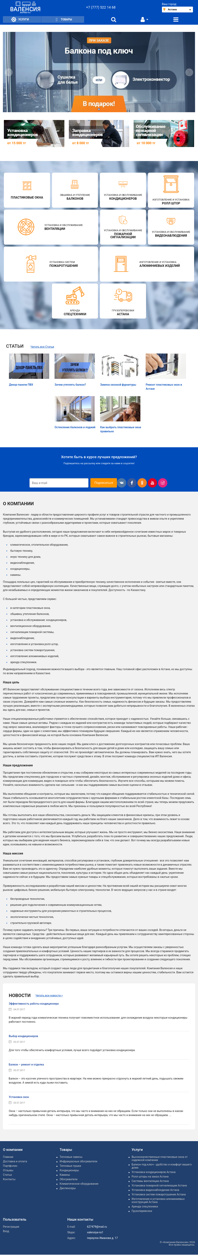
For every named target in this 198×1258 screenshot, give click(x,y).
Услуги (20, 19)
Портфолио (10, 1165)
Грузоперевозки (142, 1210)
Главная (8, 1156)
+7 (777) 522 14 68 (101, 7)
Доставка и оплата (15, 1161)
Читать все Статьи (42, 346)
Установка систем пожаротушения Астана (159, 1194)
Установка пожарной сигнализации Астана (159, 1185)
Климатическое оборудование (79, 1183)
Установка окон (19, 1097)
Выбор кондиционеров (23, 1036)
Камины (65, 1174)
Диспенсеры (68, 1188)
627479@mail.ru (97, 1226)
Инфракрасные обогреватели (78, 1161)
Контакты (9, 1179)
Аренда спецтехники (145, 1206)
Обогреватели (68, 1179)
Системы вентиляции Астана (150, 1181)
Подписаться (103, 482)
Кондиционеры (69, 1170)
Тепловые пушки (70, 1165)
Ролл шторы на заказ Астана (150, 1176)
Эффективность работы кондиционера (34, 1003)
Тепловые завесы (71, 1156)
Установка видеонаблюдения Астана (155, 1189)
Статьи (7, 1174)
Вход (6, 1231)
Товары (63, 19)
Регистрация (11, 1226)
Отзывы (8, 1170)
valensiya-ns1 (95, 1232)
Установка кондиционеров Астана (154, 1172)
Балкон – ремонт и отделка (26, 1064)
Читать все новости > (49, 995)
